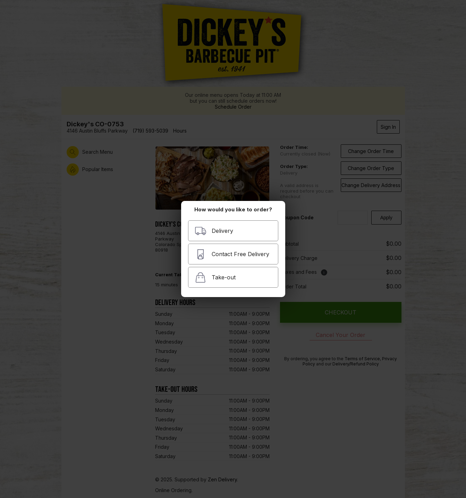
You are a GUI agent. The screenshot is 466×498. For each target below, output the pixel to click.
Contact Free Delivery (232, 254)
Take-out (215, 277)
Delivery (214, 231)
